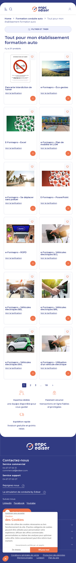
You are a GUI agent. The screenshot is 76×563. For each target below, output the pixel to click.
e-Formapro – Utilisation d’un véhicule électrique (53, 363)
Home (8, 18)
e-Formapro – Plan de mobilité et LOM (52, 143)
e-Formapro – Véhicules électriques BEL (18, 308)
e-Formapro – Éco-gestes (54, 87)
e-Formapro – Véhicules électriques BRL (53, 308)
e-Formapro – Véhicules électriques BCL (53, 253)
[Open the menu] (6, 9)
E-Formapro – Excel (15, 142)
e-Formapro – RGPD (16, 252)
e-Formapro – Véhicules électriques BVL (18, 363)
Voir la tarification (13, 93)
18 (46, 385)
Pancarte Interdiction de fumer (18, 88)
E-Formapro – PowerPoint (54, 197)
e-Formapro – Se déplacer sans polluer (19, 198)
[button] (13, 485)
